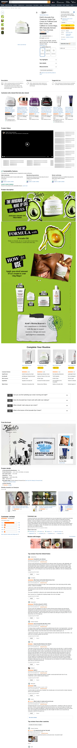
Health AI (15, 5)
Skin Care (12, 7)
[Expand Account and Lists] (64, 2)
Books (41, 5)
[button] (3, 5)
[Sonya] (7, 132)
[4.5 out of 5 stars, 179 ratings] (68, 113)
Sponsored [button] (3, 489)
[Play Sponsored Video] (17, 498)
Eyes (16, 7)
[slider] (25, 156)
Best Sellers (36, 5)
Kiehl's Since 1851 (69, 32)
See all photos (72, 536)
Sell (64, 5)
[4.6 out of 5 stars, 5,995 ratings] (21, 113)
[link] (10, 109)
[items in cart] (73, 2)
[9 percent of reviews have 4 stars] (10, 525)
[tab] (37, 250)
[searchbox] (29, 2)
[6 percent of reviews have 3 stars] (10, 527)
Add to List (62, 48)
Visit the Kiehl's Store (44, 15)
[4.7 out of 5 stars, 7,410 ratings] (9, 112)
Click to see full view (22, 44)
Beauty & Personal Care (5, 7)
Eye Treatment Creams (11, 481)
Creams (19, 7)
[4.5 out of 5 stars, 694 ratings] (44, 113)
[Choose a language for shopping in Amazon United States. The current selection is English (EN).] (53, 2)
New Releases (47, 5)
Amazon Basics (29, 5)
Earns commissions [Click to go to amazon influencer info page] (12, 132)
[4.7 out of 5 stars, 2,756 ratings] (57, 113)
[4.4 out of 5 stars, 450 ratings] (32, 113)
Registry (67, 5)
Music (72, 5)
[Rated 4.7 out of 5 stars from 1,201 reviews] (21, 509)
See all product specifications (46, 70)
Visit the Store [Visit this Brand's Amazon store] (62, 462)
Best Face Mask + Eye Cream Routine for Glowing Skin (17, 133)
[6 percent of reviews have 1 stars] (10, 531)
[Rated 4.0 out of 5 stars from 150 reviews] (47, 509)
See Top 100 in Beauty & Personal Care (34, 480)
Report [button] (37, 574)
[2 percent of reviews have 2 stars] (10, 529)
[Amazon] (4, 2)
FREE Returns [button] (43, 45)
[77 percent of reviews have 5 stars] (10, 522)
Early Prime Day (8, 5)
